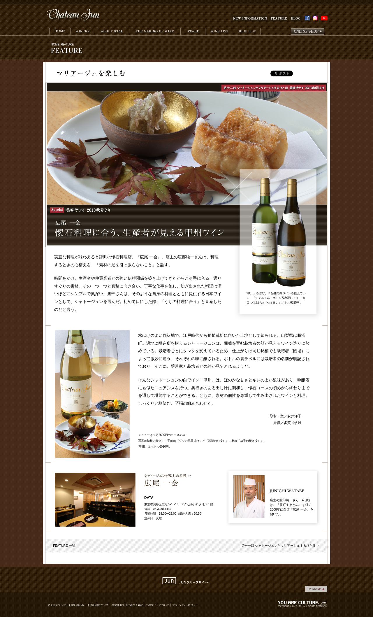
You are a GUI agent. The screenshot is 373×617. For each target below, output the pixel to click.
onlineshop (308, 31)
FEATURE (278, 18)
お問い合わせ (77, 605)
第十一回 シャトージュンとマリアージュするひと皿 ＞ (280, 545)
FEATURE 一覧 (64, 545)
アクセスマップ (56, 605)
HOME (59, 31)
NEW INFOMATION (250, 18)
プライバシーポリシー (185, 605)
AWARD (192, 31)
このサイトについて (157, 605)
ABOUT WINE (112, 31)
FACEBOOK (307, 18)
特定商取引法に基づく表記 (128, 605)
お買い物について (98, 605)
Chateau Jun (73, 15)
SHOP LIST (247, 31)
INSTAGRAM (316, 18)
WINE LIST (219, 31)
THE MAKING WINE (154, 31)
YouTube (324, 18)
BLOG (295, 18)
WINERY (82, 31)
